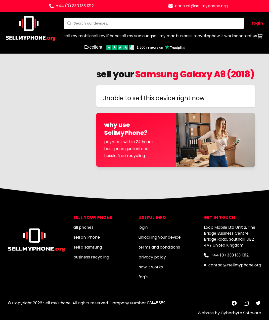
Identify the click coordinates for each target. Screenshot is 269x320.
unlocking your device (159, 237)
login (257, 23)
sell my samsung (136, 36)
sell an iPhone (86, 237)
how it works (224, 36)
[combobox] (154, 23)
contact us (246, 36)
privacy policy (152, 257)
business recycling (194, 36)
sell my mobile (78, 36)
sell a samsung (87, 247)
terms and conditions (159, 247)
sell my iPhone (106, 36)
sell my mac (164, 36)
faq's (143, 277)
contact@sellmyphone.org (201, 6)
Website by (229, 313)
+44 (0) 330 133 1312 (75, 6)
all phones (83, 227)
